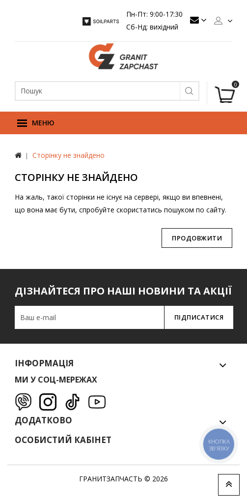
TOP (229, 485)
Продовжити (197, 238)
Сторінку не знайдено (68, 155)
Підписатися (199, 317)
